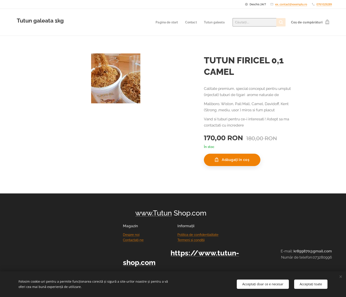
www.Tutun (153, 213)
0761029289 (324, 4)
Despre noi (131, 235)
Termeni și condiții (191, 240)
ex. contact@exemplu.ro (291, 4)
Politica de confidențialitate (197, 235)
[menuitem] (164, 22)
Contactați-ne (133, 240)
